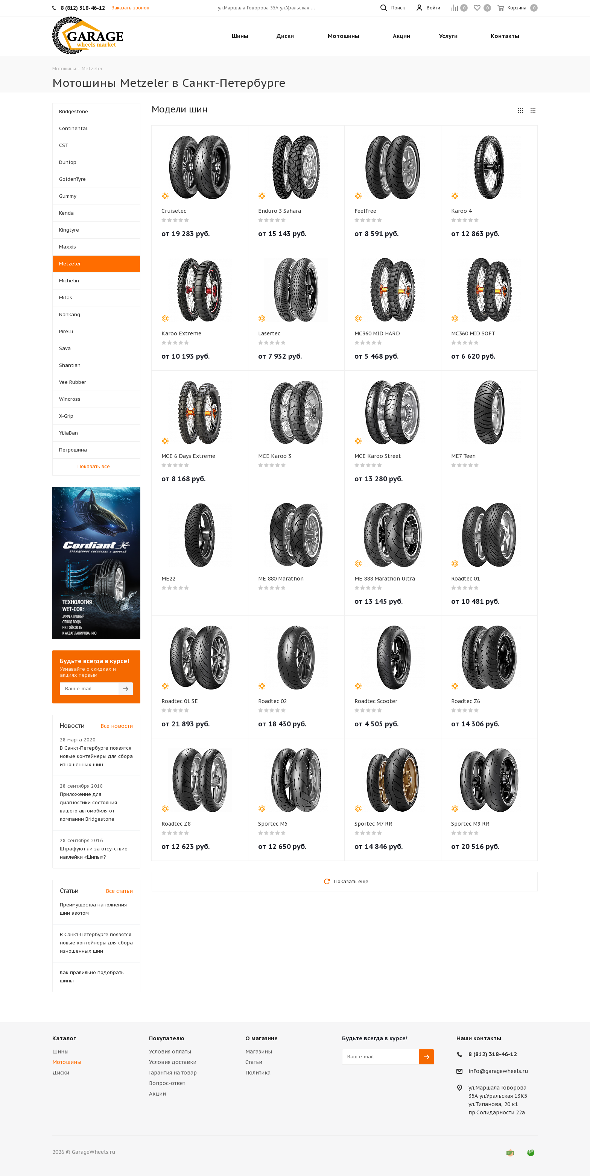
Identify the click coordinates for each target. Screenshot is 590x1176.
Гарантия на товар (173, 1072)
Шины (60, 1051)
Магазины (258, 1051)
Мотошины (66, 1062)
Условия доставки (172, 1062)
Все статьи (119, 891)
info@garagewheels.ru (498, 1071)
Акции (157, 1093)
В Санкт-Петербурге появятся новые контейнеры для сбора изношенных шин (96, 756)
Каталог (64, 1038)
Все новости (116, 726)
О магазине (261, 1038)
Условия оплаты (170, 1051)
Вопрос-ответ (167, 1083)
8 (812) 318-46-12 (492, 1054)
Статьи (253, 1062)
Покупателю (166, 1038)
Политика (258, 1072)
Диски (60, 1072)
